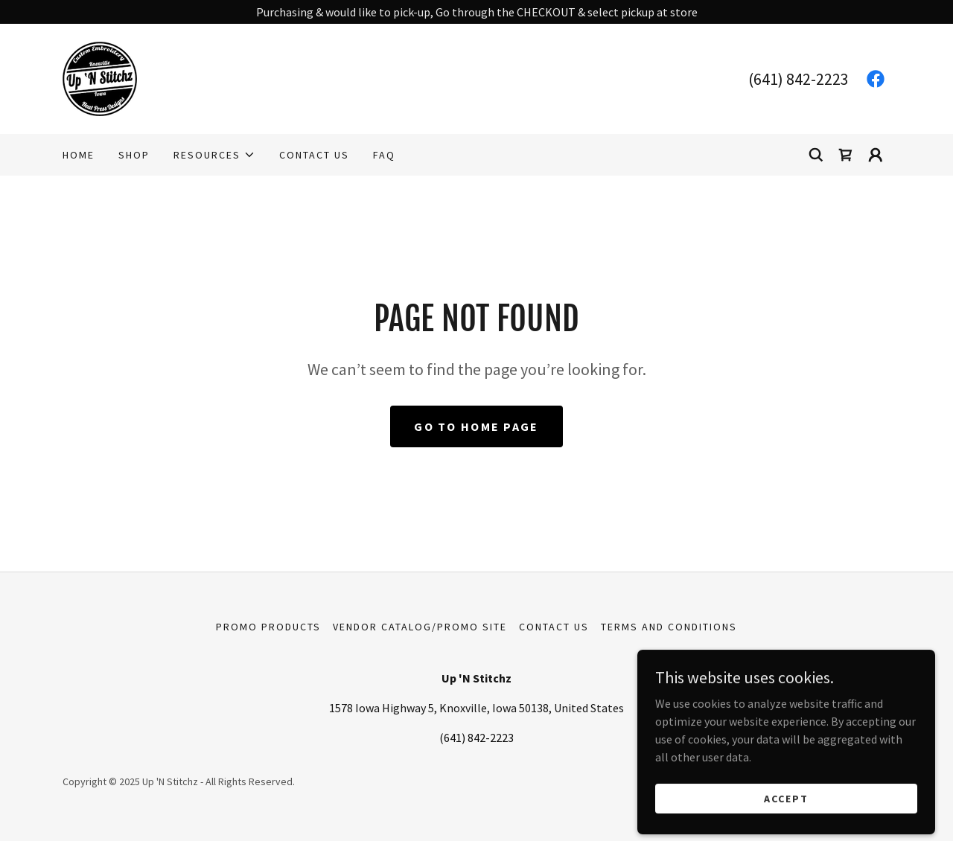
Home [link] (79, 155)
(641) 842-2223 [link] (798, 78)
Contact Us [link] (314, 155)
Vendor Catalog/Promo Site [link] (420, 626)
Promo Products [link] (268, 626)
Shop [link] (134, 155)
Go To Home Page (476, 426)
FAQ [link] (384, 155)
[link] (100, 77)
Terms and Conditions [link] (669, 626)
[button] (214, 155)
